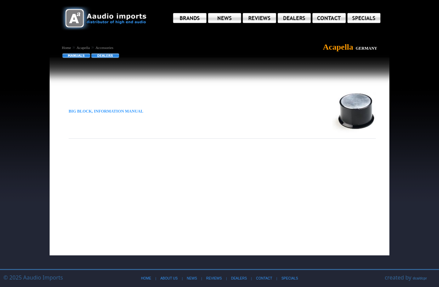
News (192, 278)
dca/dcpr (420, 278)
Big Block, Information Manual (106, 111)
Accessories (104, 48)
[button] (190, 18)
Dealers (239, 278)
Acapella (83, 48)
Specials (289, 278)
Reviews (214, 278)
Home (66, 48)
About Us (169, 278)
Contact (264, 278)
